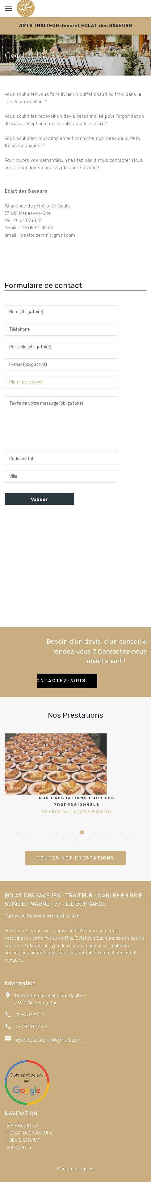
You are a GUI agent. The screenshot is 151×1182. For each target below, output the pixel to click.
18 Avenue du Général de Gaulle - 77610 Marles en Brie (50, 999)
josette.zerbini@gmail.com (48, 1039)
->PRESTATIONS (21, 1125)
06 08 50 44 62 (31, 1026)
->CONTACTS (18, 1147)
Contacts (24, 55)
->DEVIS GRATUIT (22, 1140)
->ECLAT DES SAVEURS (29, 1133)
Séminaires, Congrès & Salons (79, 799)
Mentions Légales (75, 1169)
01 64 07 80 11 (29, 1015)
